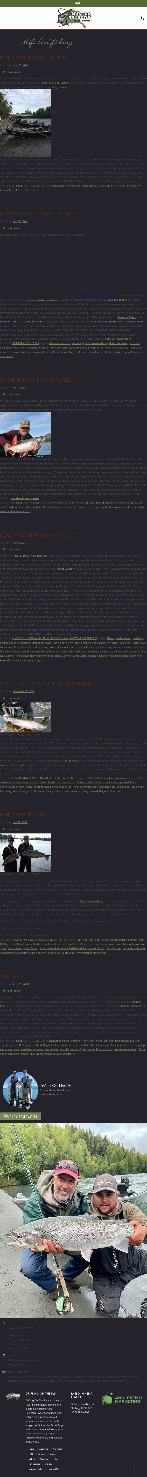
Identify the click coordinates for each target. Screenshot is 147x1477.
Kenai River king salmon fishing (60, 651)
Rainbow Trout (126, 317)
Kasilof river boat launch (33, 57)
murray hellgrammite (57, 1049)
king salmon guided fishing (15, 952)
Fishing (78, 642)
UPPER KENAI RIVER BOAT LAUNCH (38, 213)
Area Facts (57, 1448)
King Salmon (66, 568)
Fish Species (34, 1463)
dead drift (76, 1040)
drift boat (83, 939)
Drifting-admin (11, 72)
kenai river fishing (93, 347)
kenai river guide (9, 1049)
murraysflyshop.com (83, 1049)
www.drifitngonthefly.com (15, 511)
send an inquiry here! (118, 339)
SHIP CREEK (12, 976)
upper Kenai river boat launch (42, 300)
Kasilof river (16, 190)
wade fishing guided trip (132, 507)
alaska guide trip (124, 778)
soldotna (97, 352)
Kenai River (75, 347)
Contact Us (53, 1468)
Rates (56, 1458)
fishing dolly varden (37, 347)
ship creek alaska (18, 1053)
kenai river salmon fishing (131, 651)
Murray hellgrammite (133, 1006)
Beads (51, 782)
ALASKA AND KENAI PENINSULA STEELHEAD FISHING (44, 778)
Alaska (110, 638)
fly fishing (112, 642)
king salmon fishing (27, 655)
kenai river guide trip (116, 347)
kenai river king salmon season (97, 651)
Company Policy (36, 1468)
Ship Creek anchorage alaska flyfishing (52, 1053)
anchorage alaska (59, 1040)
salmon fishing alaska (43, 352)
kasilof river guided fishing (23, 948)
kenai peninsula (59, 347)
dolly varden (56, 502)
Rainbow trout (104, 1049)
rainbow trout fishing (125, 1049)
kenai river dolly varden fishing (68, 507)
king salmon (60, 87)
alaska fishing (123, 638)
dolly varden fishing (96, 343)
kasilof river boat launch (54, 82)
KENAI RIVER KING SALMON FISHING (40, 535)
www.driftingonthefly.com (30, 660)
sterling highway (113, 352)
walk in (4, 765)
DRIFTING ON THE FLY (25, 185)
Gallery (48, 1463)
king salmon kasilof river (46, 952)
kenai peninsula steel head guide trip (94, 786)
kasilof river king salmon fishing (47, 647)
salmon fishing (33, 321)
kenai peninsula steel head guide (53, 786)
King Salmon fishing (91, 901)
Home (31, 1448)
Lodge (53, 1453)
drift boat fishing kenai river (119, 1040)
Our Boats (44, 1458)
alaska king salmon (20, 642)
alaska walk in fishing (34, 782)
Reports (41, 1453)
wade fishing (109, 507)
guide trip (125, 642)
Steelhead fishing (43, 791)
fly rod (138, 502)
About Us (43, 1448)
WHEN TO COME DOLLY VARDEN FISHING (47, 380)
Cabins (32, 1458)
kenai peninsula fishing (99, 647)
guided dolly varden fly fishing (17, 507)
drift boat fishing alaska (82, 185)
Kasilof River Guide (23, 815)
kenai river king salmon (27, 651)
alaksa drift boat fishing (100, 778)
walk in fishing (80, 791)
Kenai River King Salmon (31, 556)
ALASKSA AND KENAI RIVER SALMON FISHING (40, 638)
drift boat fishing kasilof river (126, 939)
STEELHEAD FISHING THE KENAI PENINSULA (49, 684)
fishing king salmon (94, 642)
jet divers (26, 944)
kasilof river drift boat (60, 944)
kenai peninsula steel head (129, 647)
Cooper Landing (116, 299)
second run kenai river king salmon (107, 655)
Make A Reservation (20, 1116)
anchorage (78, 343)
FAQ (31, 1453)
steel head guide (22, 791)
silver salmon (135, 321)
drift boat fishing (58, 185)
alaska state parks (59, 343)
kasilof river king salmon (14, 647)
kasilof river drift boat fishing (91, 944)
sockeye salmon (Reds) (105, 321)
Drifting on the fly (107, 185)
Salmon (66, 655)
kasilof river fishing (120, 944)
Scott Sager (31, 190)
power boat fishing (50, 655)
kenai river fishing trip (132, 1045)
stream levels (63, 791)
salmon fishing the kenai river (74, 352)
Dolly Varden (8, 321)
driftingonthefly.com (52, 1045)
